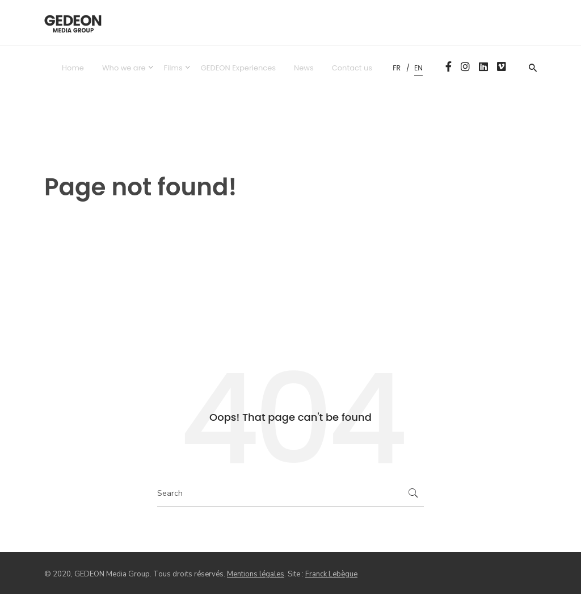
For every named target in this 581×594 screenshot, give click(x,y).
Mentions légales (255, 574)
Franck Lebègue (331, 574)
